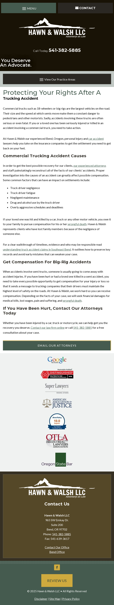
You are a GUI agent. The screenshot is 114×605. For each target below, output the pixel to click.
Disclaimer (40, 598)
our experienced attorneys (89, 165)
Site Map (54, 598)
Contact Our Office (57, 547)
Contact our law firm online (47, 327)
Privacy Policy (71, 598)
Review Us (57, 580)
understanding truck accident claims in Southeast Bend (37, 249)
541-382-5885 (65, 50)
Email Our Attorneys (57, 345)
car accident (96, 138)
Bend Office (57, 552)
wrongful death (77, 224)
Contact (87, 8)
